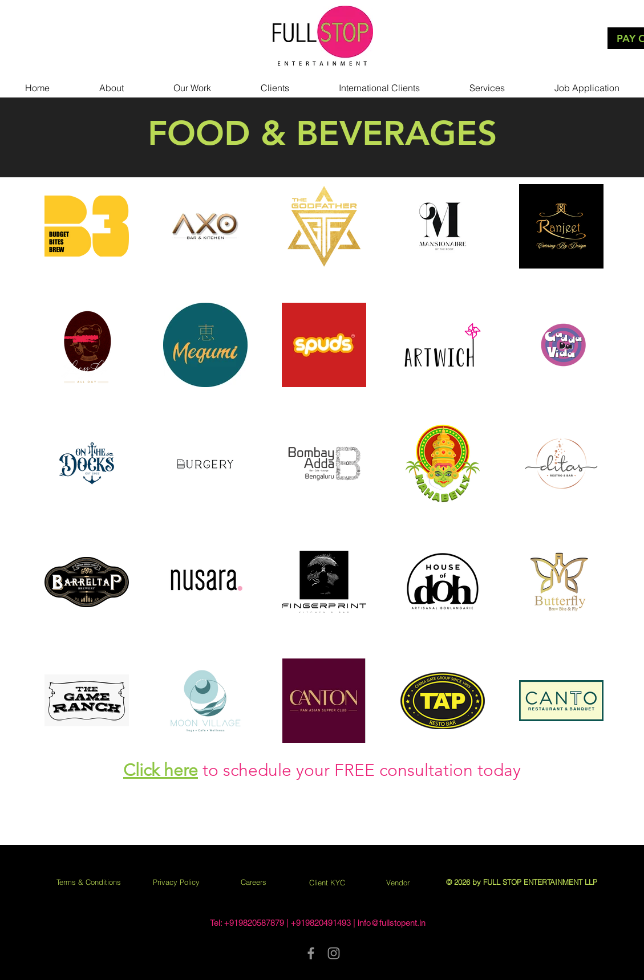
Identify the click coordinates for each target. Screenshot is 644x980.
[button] (192, 82)
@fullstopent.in (398, 923)
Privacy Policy (176, 882)
